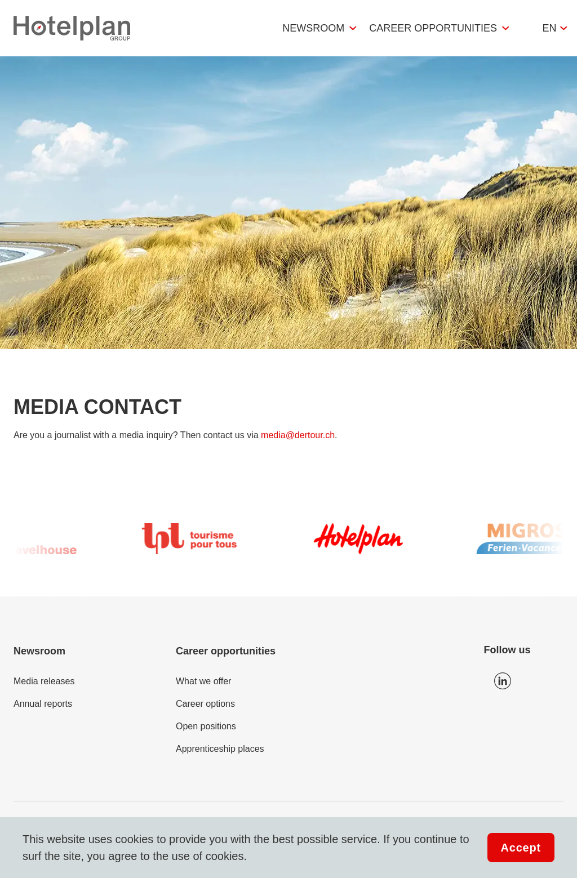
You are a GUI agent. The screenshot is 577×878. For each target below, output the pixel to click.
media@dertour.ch (298, 435)
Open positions (206, 726)
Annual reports (43, 703)
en (549, 28)
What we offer (203, 681)
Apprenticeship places (220, 749)
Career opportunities (433, 28)
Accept (521, 847)
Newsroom (313, 28)
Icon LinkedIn (502, 680)
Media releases (44, 681)
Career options (205, 703)
